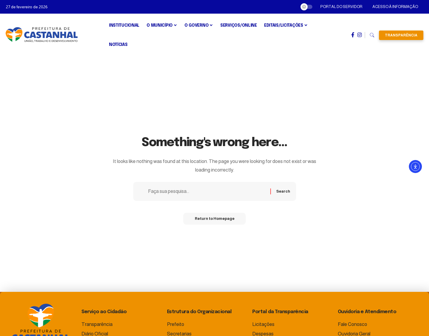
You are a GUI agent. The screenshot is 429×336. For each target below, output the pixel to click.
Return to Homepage (214, 219)
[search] (372, 35)
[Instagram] (359, 35)
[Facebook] (353, 35)
